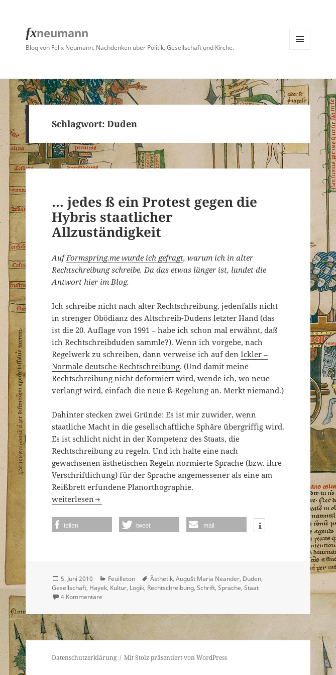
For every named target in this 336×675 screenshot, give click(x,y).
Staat (251, 587)
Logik (137, 587)
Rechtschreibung (170, 587)
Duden (252, 578)
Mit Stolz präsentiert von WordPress (175, 657)
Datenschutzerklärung (84, 657)
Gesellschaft (69, 587)
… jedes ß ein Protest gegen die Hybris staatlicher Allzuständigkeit (154, 217)
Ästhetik (161, 578)
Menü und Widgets (300, 49)
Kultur (118, 587)
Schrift (206, 587)
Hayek (98, 587)
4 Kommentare (81, 597)
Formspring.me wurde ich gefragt (124, 257)
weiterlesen (77, 499)
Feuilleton (121, 578)
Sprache (229, 587)
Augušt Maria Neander (208, 578)
